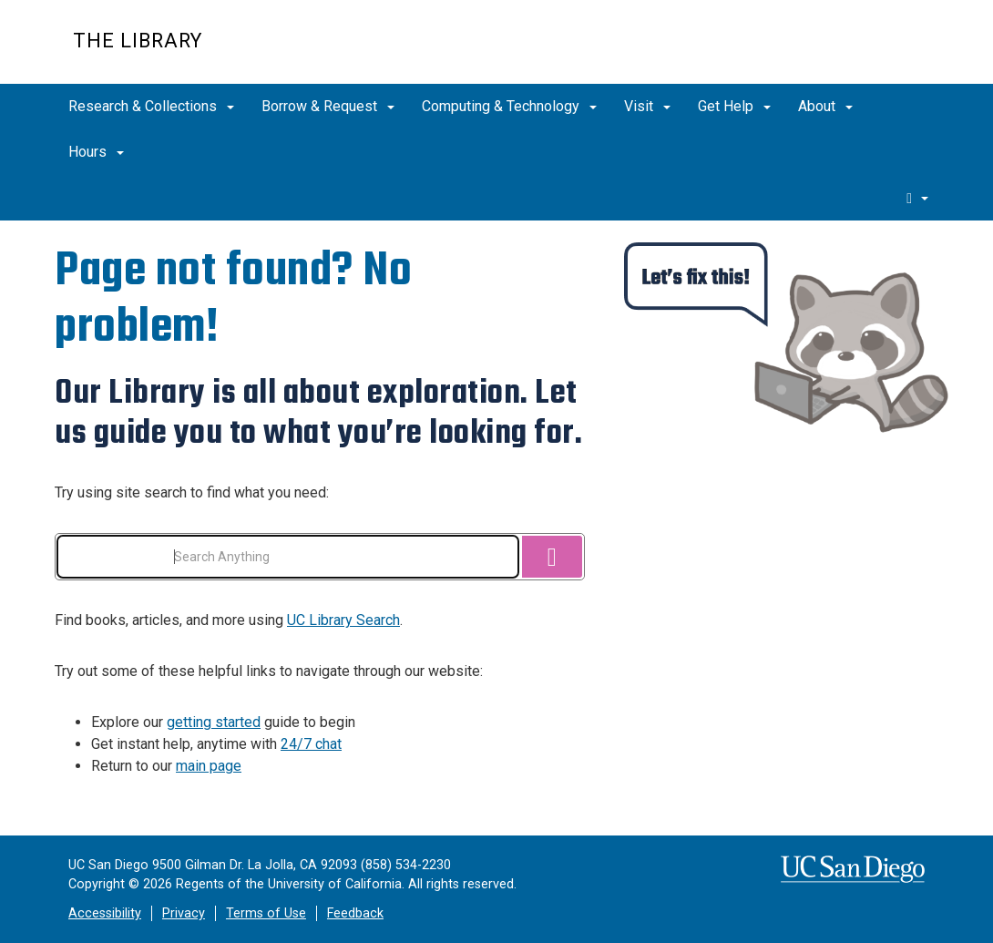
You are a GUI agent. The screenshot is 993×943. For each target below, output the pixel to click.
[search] (917, 197)
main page (208, 765)
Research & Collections (151, 106)
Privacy (183, 913)
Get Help (734, 106)
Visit (647, 106)
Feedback (355, 913)
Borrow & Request (327, 106)
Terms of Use (266, 913)
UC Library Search (343, 620)
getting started (214, 722)
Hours (96, 151)
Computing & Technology (509, 106)
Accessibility (104, 913)
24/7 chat (311, 744)
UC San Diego (815, 51)
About (825, 106)
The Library (137, 40)
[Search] (552, 556)
